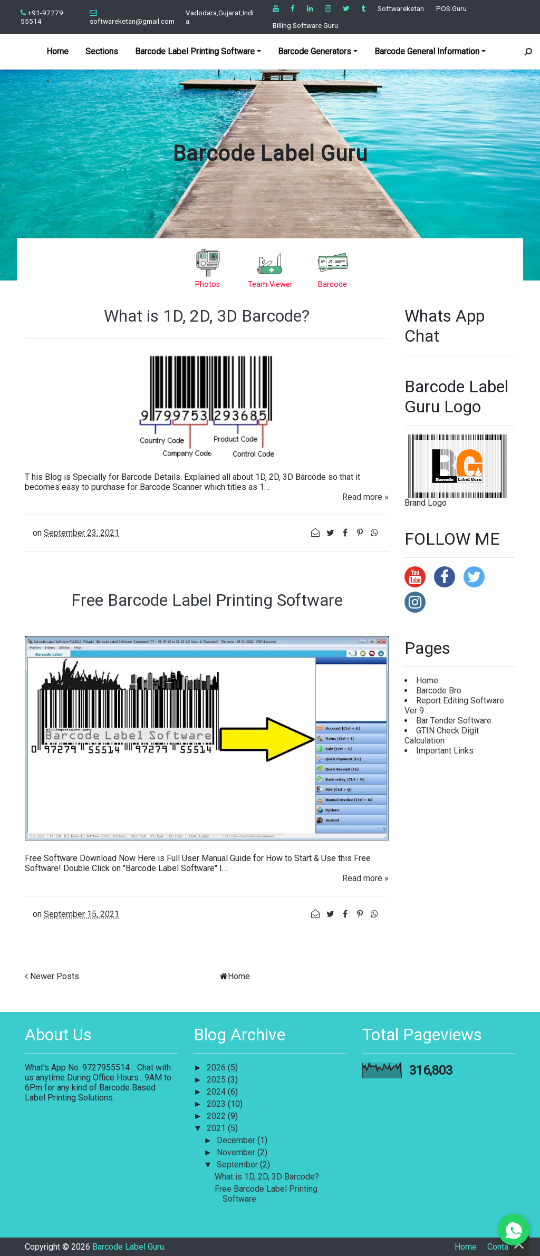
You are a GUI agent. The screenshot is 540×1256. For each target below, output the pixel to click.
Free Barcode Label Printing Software (207, 600)
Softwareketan (401, 8)
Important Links (445, 751)
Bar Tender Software (453, 721)
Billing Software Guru (305, 25)
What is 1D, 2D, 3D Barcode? (207, 316)
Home (57, 51)
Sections (101, 51)
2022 (217, 1116)
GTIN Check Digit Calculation (441, 736)
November (237, 1152)
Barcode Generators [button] (314, 51)
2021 (217, 1128)
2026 (217, 1067)
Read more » (365, 497)
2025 (217, 1080)
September (238, 1165)
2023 (217, 1104)
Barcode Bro (438, 690)
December (237, 1140)
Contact (501, 1247)
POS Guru (451, 8)
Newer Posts (54, 976)
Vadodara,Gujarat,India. (220, 16)
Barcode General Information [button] (426, 51)
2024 (217, 1092)
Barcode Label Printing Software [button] (195, 51)
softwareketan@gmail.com (132, 17)
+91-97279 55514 (42, 16)
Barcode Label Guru (270, 153)
